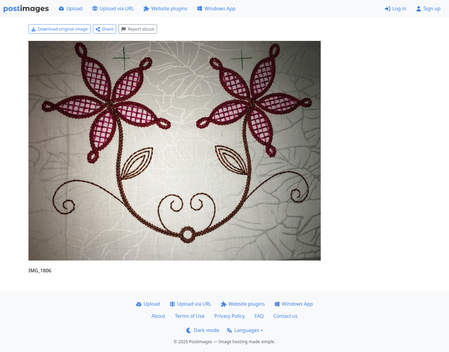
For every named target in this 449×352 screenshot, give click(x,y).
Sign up (428, 8)
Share (104, 29)
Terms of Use (190, 316)
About (158, 316)
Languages (243, 330)
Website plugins (165, 8)
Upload (71, 8)
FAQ (259, 316)
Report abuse (137, 29)
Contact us (286, 316)
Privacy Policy (229, 316)
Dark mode (202, 330)
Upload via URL (113, 8)
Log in (395, 8)
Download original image (59, 29)
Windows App (216, 8)
